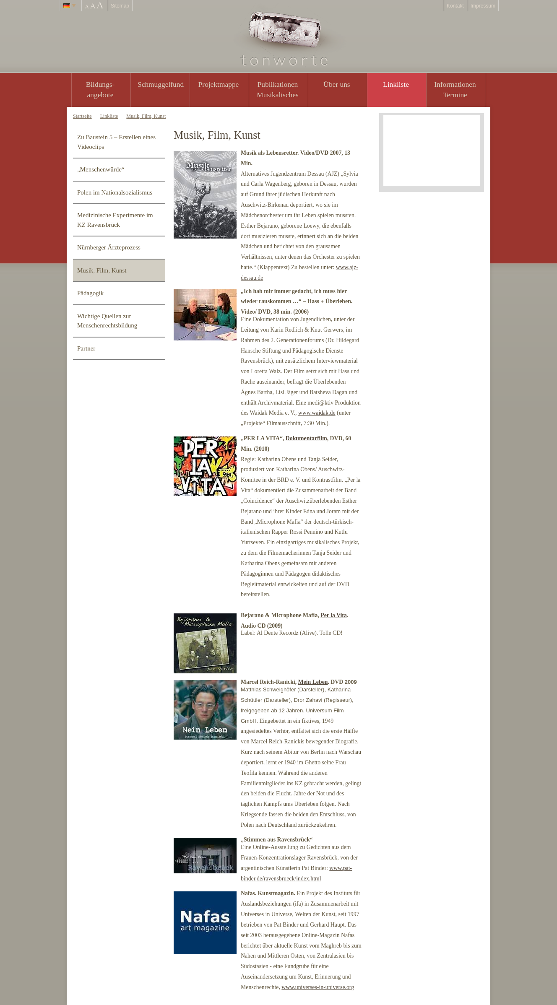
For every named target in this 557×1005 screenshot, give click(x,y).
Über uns (336, 84)
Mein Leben (313, 682)
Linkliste (396, 84)
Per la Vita (333, 615)
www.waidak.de (317, 413)
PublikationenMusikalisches (278, 89)
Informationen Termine (455, 89)
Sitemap (120, 6)
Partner (86, 348)
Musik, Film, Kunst (146, 116)
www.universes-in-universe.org (317, 987)
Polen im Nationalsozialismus (114, 192)
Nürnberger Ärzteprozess (109, 247)
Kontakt (455, 6)
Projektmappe (218, 84)
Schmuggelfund (161, 84)
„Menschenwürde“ (100, 169)
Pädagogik (90, 293)
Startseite (82, 116)
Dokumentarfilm (306, 438)
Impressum (483, 6)
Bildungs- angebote (100, 89)
